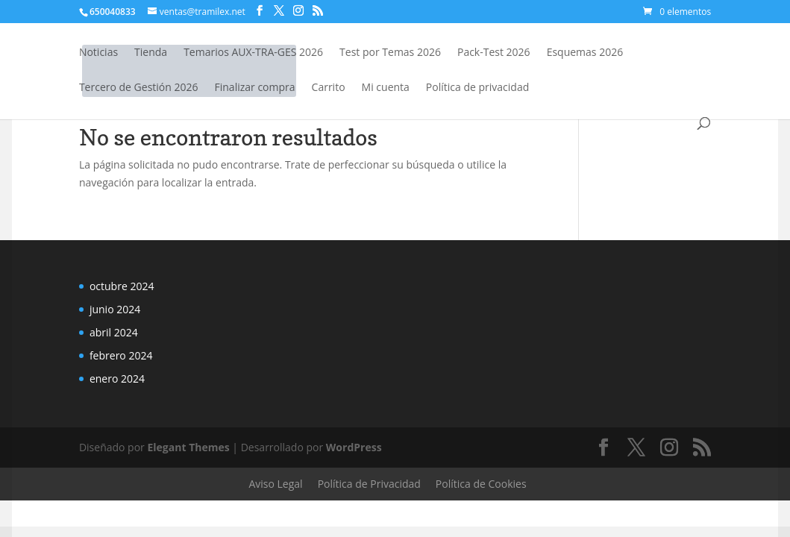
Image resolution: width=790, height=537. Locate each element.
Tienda (150, 53)
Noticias (98, 53)
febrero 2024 (121, 355)
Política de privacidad (477, 88)
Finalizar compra (255, 88)
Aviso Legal (275, 484)
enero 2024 (117, 378)
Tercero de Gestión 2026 (138, 88)
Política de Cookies (481, 484)
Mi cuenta (386, 88)
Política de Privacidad (369, 484)
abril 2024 (114, 332)
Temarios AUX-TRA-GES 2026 (253, 53)
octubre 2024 (122, 286)
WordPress (354, 447)
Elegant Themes (188, 447)
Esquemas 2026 (585, 53)
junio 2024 (115, 309)
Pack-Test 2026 (493, 53)
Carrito (328, 88)
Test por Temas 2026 (390, 53)
